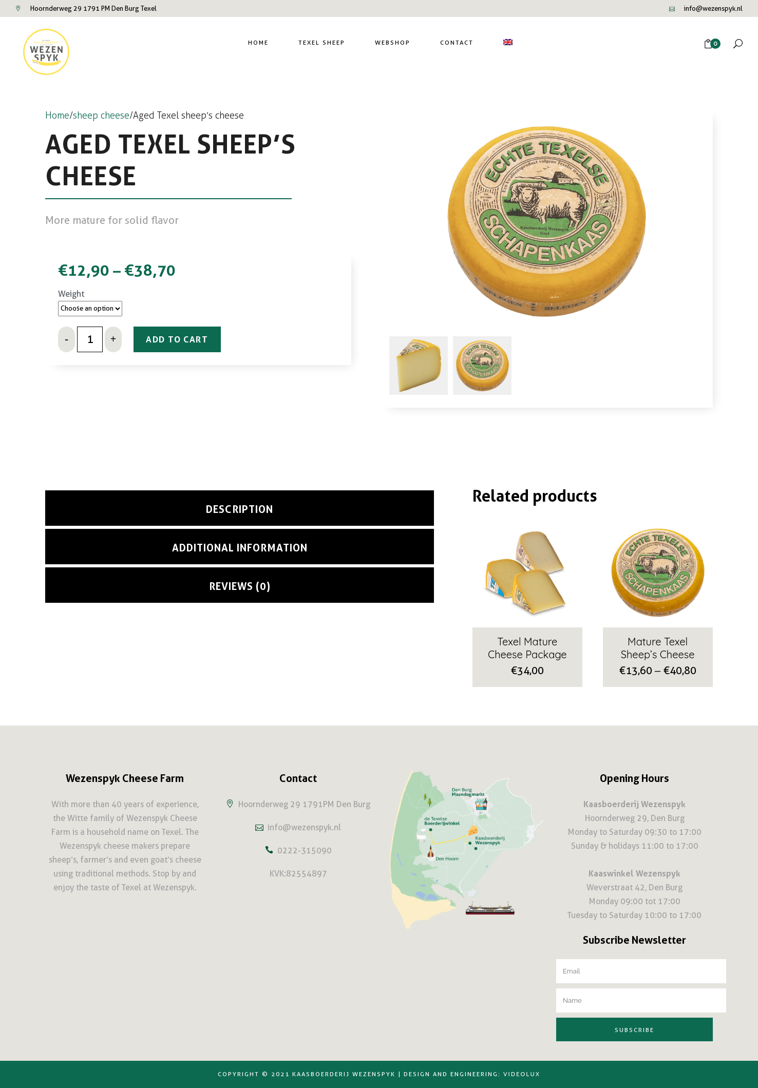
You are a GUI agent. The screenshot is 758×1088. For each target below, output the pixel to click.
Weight (71, 294)
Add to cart (186, 341)
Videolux (521, 1074)
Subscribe (634, 1030)
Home (57, 115)
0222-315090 (304, 850)
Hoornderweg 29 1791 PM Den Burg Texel (93, 8)
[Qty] (90, 342)
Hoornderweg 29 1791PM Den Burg (304, 804)
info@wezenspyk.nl (713, 8)
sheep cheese (101, 115)
